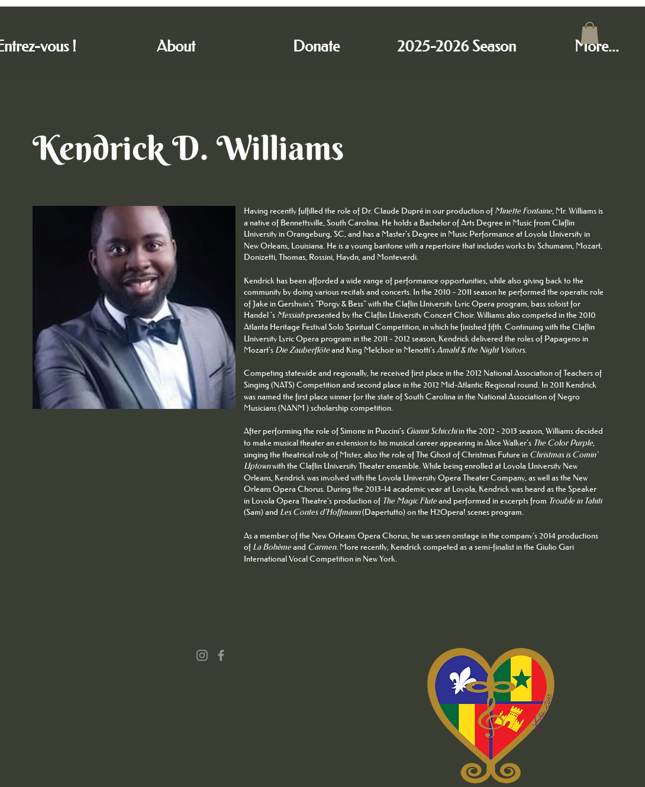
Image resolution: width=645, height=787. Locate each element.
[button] (589, 33)
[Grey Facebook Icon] (221, 655)
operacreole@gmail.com (162, 704)
